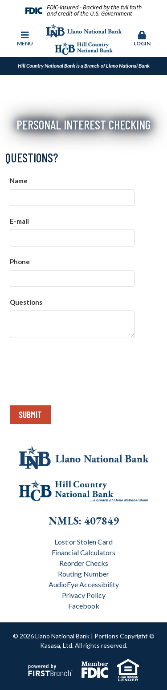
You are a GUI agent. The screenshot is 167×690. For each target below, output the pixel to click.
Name (19, 181)
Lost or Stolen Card (83, 541)
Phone (20, 262)
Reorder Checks (83, 563)
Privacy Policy (84, 595)
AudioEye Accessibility (84, 584)
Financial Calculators (83, 552)
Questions (26, 302)
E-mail (19, 221)
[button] (142, 39)
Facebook (83, 605)
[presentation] (77, 368)
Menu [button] (25, 39)
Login (142, 39)
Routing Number (83, 573)
